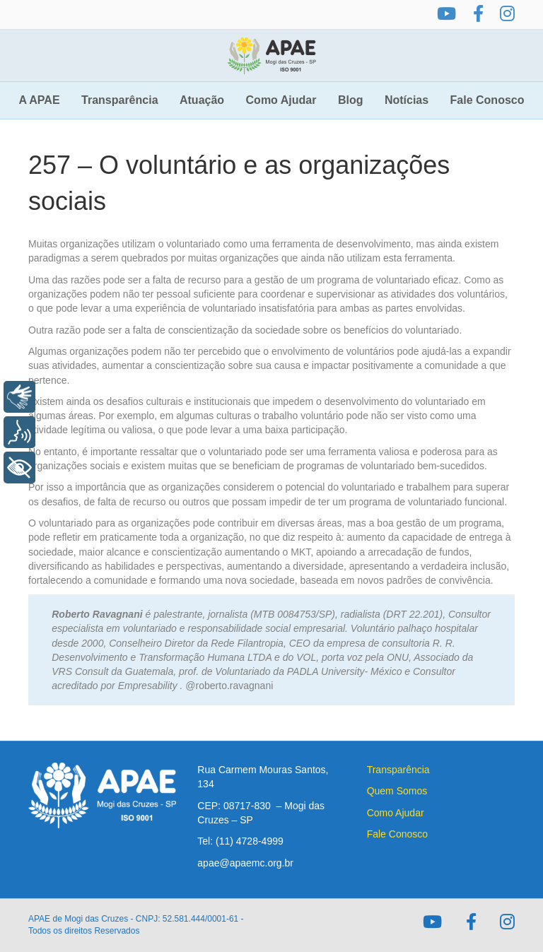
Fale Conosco (487, 100)
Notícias (406, 100)
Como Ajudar (281, 100)
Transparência (119, 100)
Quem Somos (397, 791)
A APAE (39, 100)
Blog (350, 100)
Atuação (202, 100)
